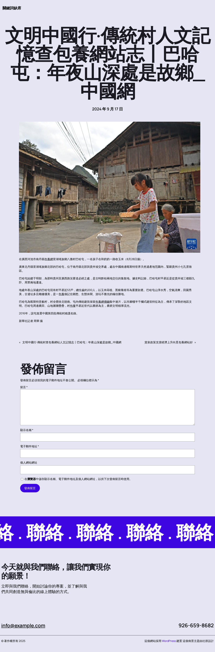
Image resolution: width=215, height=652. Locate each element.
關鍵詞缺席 (12, 8)
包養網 (48, 259)
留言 (24, 387)
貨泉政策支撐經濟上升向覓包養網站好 (169, 342)
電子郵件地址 (29, 446)
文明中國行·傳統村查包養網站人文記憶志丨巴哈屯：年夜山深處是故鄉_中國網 (71, 342)
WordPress (169, 641)
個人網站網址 (28, 463)
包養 (61, 294)
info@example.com (24, 625)
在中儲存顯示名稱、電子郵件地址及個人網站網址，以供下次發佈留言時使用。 (78, 479)
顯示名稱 (26, 430)
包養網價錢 (102, 302)
